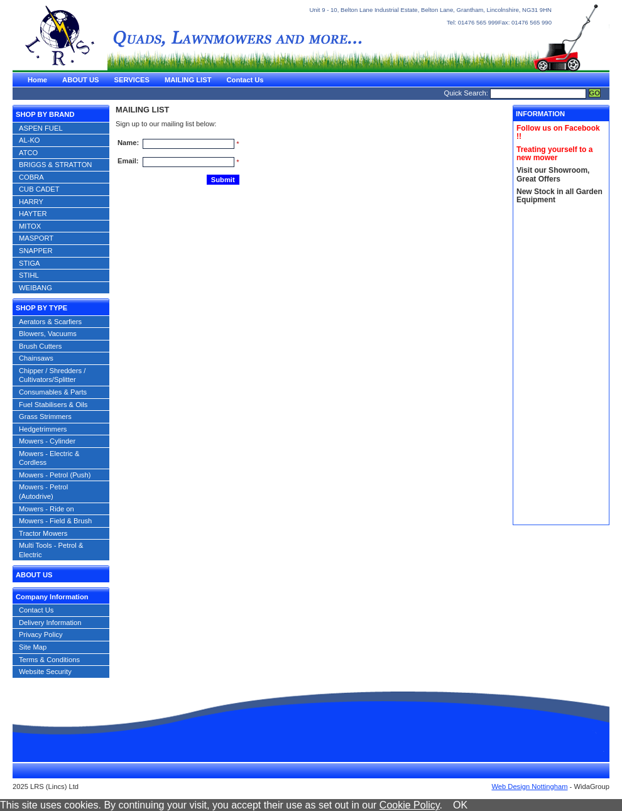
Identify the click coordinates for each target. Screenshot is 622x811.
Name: (128, 142)
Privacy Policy (41, 634)
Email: (128, 161)
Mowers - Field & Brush (55, 521)
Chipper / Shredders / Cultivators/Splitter (52, 375)
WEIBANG (35, 287)
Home (37, 80)
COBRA (31, 177)
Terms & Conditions (49, 659)
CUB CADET (39, 189)
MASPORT (36, 238)
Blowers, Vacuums (48, 333)
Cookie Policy (409, 805)
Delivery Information (50, 622)
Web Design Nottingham (529, 786)
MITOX (30, 226)
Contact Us (244, 80)
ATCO (28, 152)
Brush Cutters (40, 346)
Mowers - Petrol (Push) (54, 475)
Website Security (45, 671)
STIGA (29, 263)
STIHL (29, 275)
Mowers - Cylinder (47, 441)
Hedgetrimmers (43, 429)
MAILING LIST (188, 80)
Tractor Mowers (43, 533)
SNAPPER (35, 250)
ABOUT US (80, 80)
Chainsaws (36, 358)
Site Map (32, 647)
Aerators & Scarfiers (50, 321)
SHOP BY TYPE (41, 308)
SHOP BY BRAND (45, 114)
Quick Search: (466, 93)
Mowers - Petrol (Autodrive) (43, 491)
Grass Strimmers (45, 416)
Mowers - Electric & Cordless (49, 458)
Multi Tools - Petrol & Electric (51, 550)
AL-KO (29, 140)
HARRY (31, 201)
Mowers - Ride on (46, 509)
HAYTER (33, 213)
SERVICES (132, 80)
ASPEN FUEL (41, 128)
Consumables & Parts (53, 392)
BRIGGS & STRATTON (55, 164)
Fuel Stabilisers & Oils (53, 404)
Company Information (52, 597)
